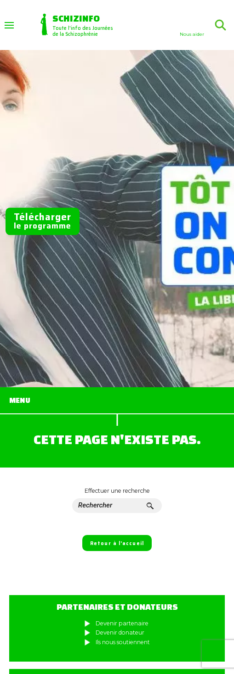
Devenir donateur (120, 632)
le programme (42, 221)
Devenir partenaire (122, 623)
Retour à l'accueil (117, 543)
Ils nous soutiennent (123, 642)
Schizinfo (76, 18)
